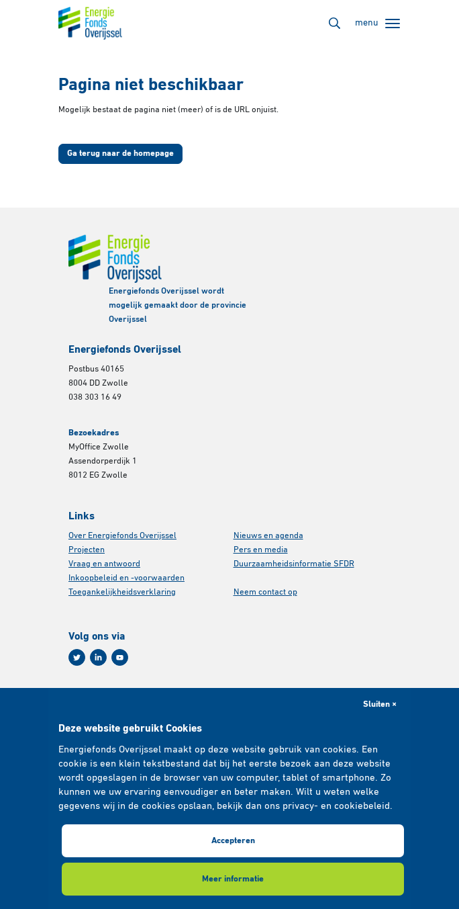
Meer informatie (233, 879)
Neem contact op (265, 592)
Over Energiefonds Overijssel (122, 535)
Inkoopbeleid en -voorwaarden (126, 578)
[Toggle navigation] (377, 24)
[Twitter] (76, 657)
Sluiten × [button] (380, 704)
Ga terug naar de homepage (120, 153)
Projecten (86, 550)
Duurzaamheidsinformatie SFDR (294, 564)
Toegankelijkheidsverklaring (122, 592)
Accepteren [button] (233, 840)
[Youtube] (119, 657)
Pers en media (261, 550)
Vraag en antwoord (104, 564)
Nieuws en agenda (268, 535)
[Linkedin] (98, 657)
